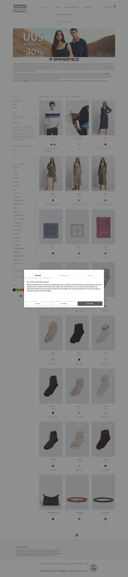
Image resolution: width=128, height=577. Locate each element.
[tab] (38, 275)
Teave (90, 275)
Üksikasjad (64, 275)
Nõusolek (38, 275)
